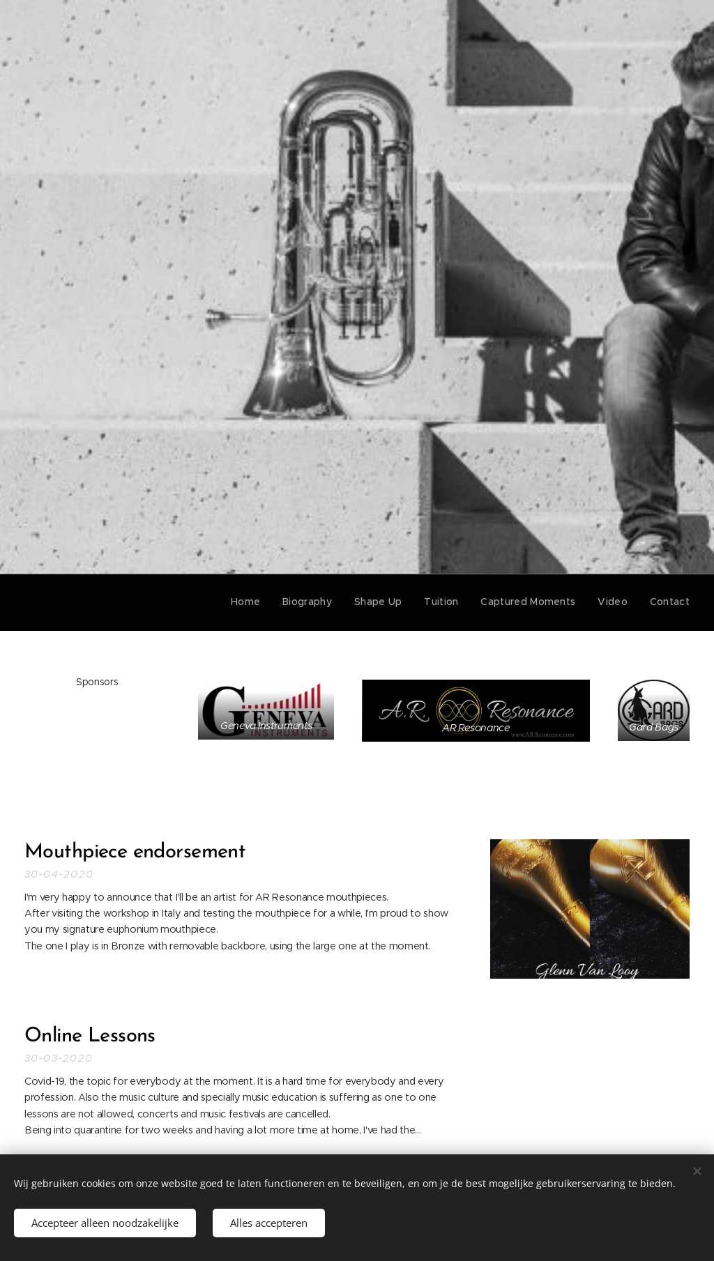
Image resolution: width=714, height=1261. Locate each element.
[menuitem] (261, 602)
